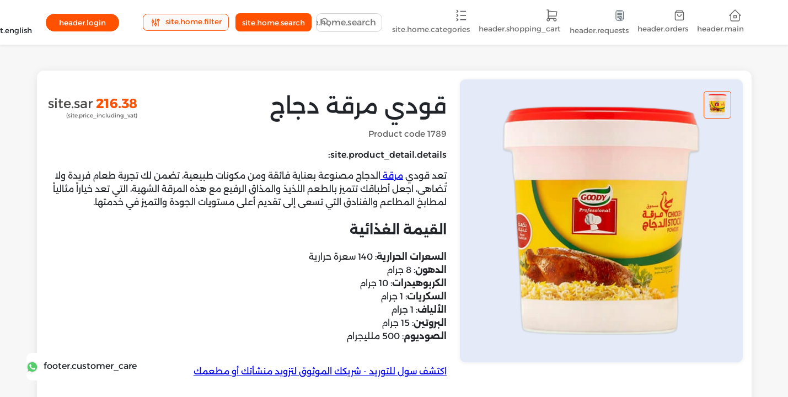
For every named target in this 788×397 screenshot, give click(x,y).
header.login (82, 22)
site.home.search (273, 22)
